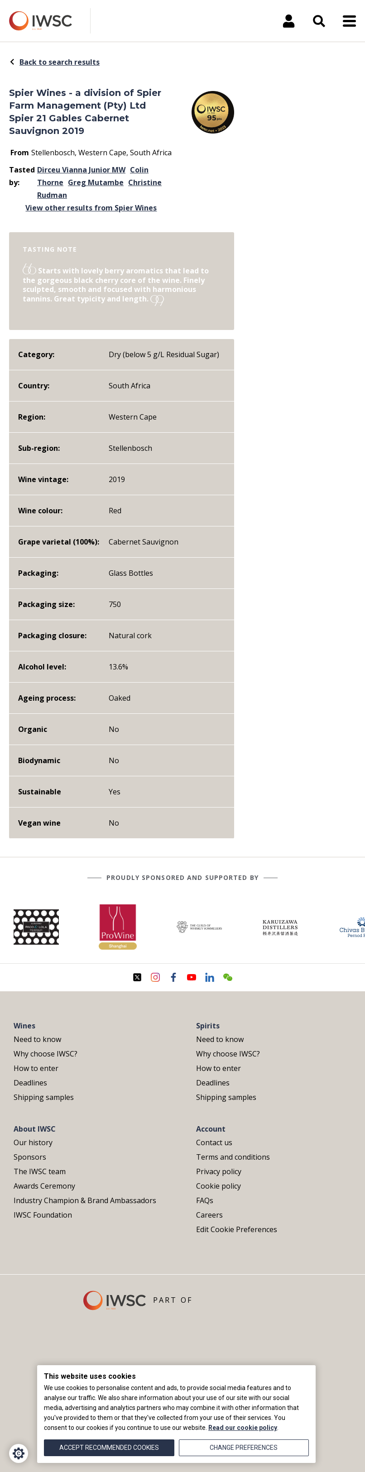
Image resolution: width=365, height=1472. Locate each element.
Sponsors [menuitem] (30, 1157)
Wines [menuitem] (24, 1026)
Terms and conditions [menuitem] (233, 1157)
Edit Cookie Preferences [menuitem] (236, 1229)
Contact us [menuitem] (214, 1142)
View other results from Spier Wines (91, 208)
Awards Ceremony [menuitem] (44, 1186)
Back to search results (54, 62)
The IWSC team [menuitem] (40, 1171)
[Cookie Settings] (18, 1453)
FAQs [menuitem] (204, 1200)
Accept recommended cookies (109, 1447)
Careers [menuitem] (209, 1215)
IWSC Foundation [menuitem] (43, 1215)
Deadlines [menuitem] (30, 1083)
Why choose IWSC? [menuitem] (45, 1054)
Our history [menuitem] (33, 1142)
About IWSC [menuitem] (35, 1129)
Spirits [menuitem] (208, 1026)
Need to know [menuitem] (37, 1039)
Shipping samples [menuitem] (44, 1097)
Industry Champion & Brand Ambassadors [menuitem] (85, 1200)
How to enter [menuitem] (36, 1068)
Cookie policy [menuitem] (218, 1186)
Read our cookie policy (242, 1427)
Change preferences (244, 1447)
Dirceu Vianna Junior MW (81, 170)
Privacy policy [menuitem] (218, 1171)
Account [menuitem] (211, 1129)
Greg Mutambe (96, 182)
